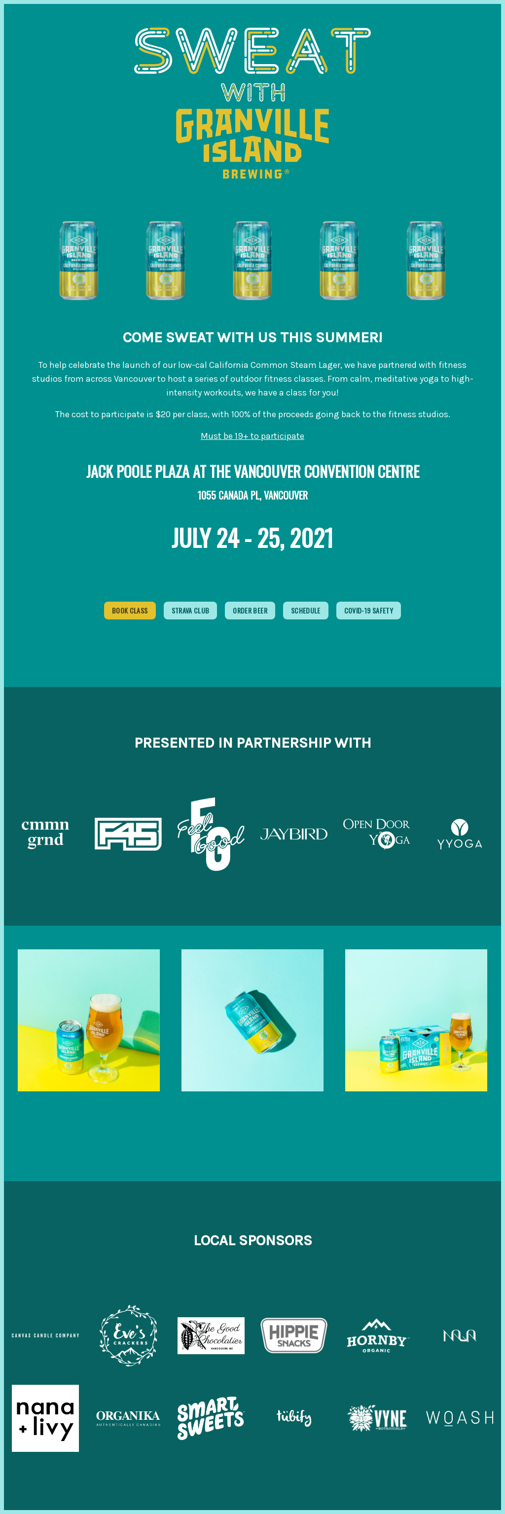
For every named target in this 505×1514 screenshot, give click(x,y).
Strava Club (191, 610)
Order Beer (250, 610)
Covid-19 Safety (368, 610)
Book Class (130, 610)
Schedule (306, 610)
